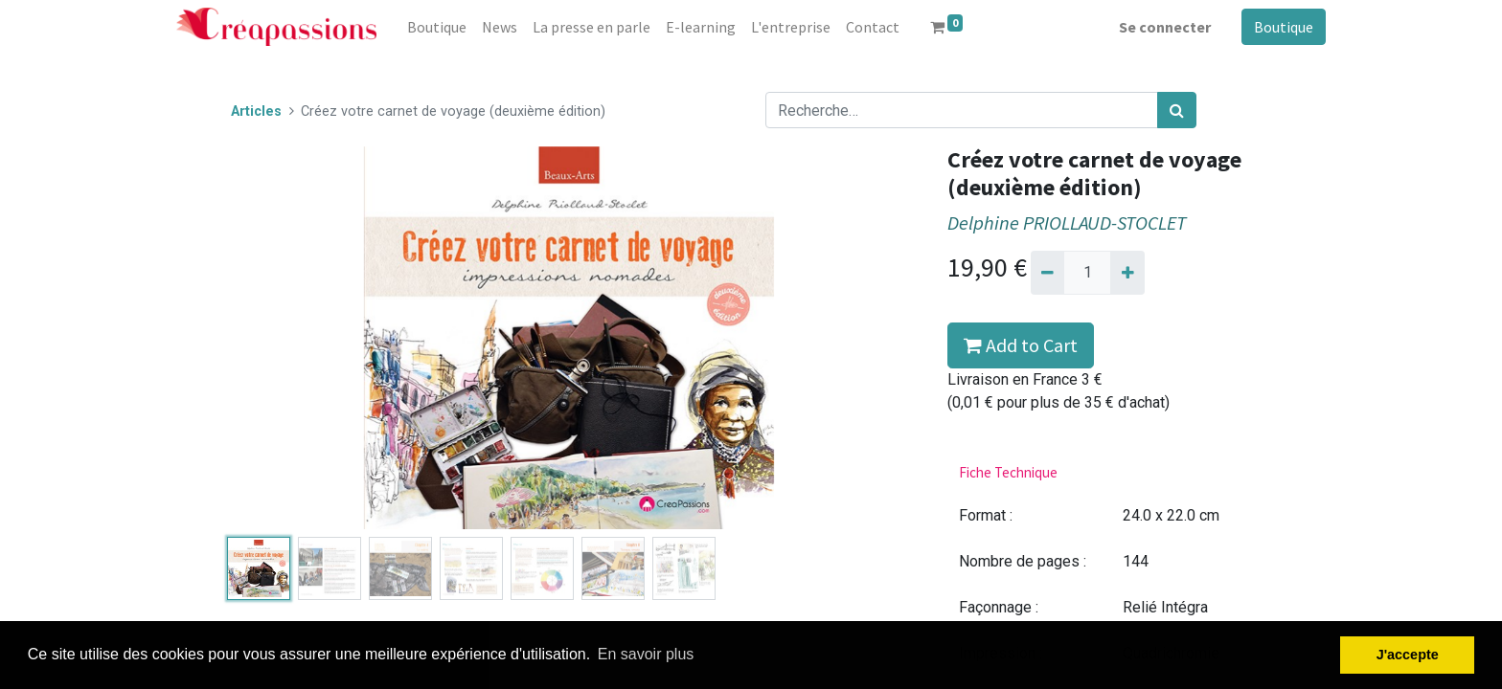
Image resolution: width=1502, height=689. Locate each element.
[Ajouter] (1127, 273)
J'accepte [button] (1408, 654)
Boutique (1283, 26)
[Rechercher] (1176, 110)
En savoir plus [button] (646, 654)
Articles (256, 111)
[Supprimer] (1047, 273)
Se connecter (1165, 26)
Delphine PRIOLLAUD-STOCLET (1066, 223)
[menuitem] (436, 27)
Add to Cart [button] (1021, 345)
